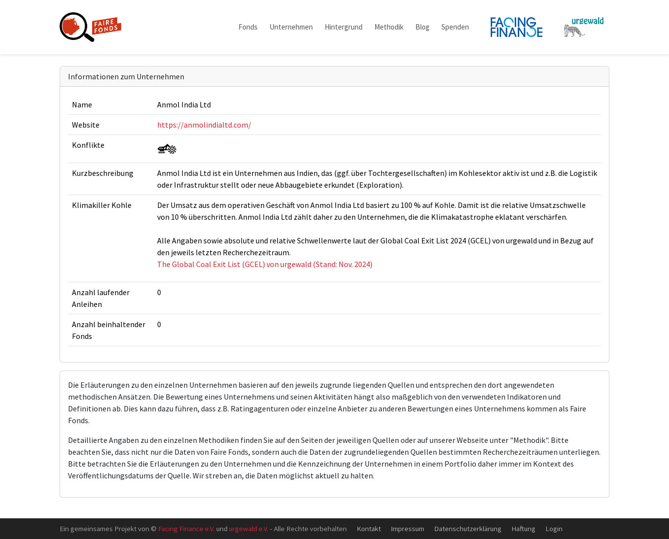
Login (554, 528)
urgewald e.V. (248, 528)
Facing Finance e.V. (186, 528)
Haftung (523, 528)
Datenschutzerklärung (468, 528)
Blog (422, 27)
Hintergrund (344, 27)
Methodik (388, 27)
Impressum (407, 528)
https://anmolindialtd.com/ (204, 125)
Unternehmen (291, 27)
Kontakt (369, 528)
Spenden (455, 27)
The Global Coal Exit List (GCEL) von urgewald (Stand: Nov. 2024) (264, 264)
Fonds (248, 27)
